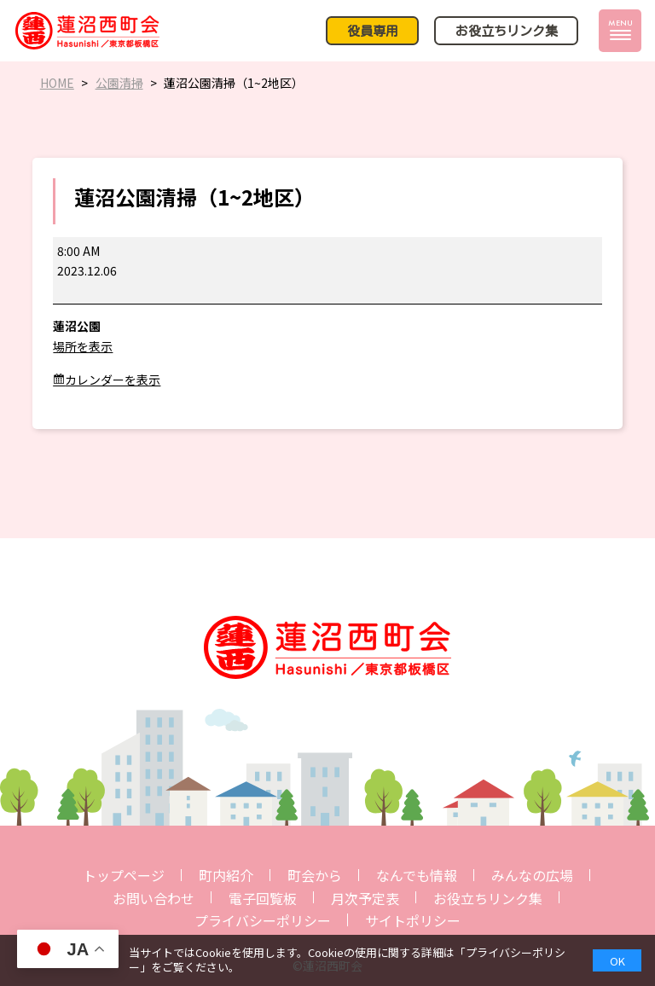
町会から (314, 875)
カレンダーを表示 (112, 379)
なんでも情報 (416, 875)
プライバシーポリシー (262, 920)
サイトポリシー (413, 920)
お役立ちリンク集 (487, 898)
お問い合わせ (153, 898)
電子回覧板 (263, 898)
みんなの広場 (532, 875)
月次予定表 (365, 898)
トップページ (124, 875)
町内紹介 (226, 875)
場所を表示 (83, 346)
